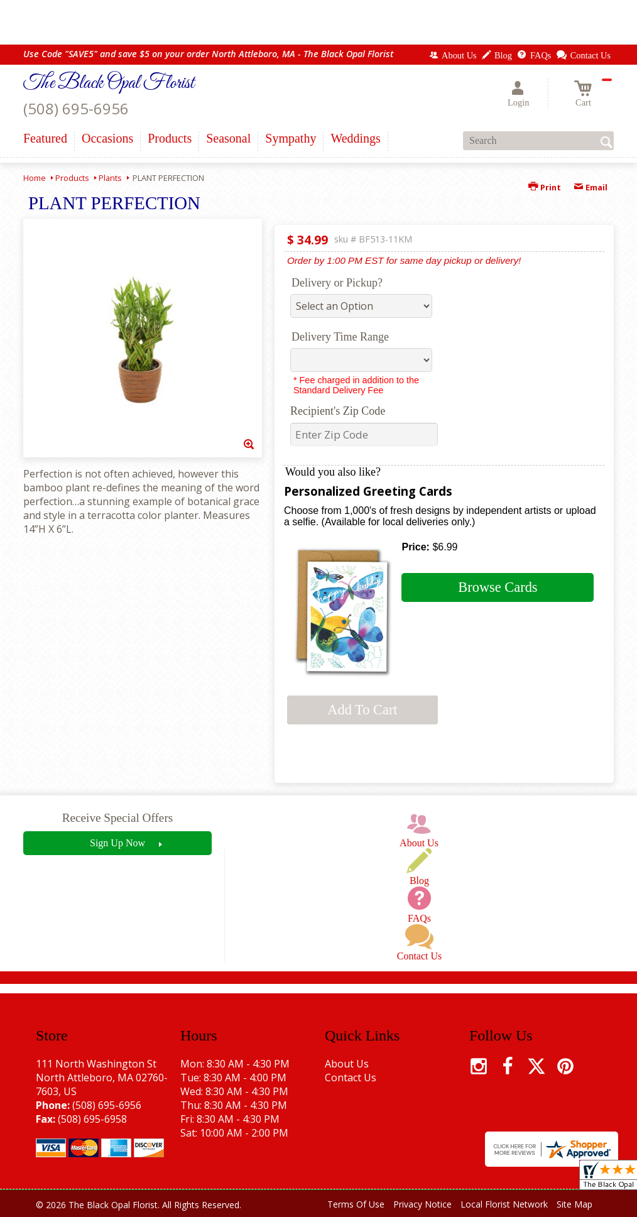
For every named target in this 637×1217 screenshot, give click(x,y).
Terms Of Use (355, 1204)
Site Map (574, 1204)
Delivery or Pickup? (337, 282)
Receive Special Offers (117, 817)
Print (544, 187)
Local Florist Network (504, 1204)
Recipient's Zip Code (337, 411)
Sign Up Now (117, 843)
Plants (110, 177)
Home (34, 177)
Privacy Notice (422, 1204)
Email (590, 187)
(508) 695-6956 (76, 108)
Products (72, 177)
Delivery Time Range (340, 336)
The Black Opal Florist (108, 83)
